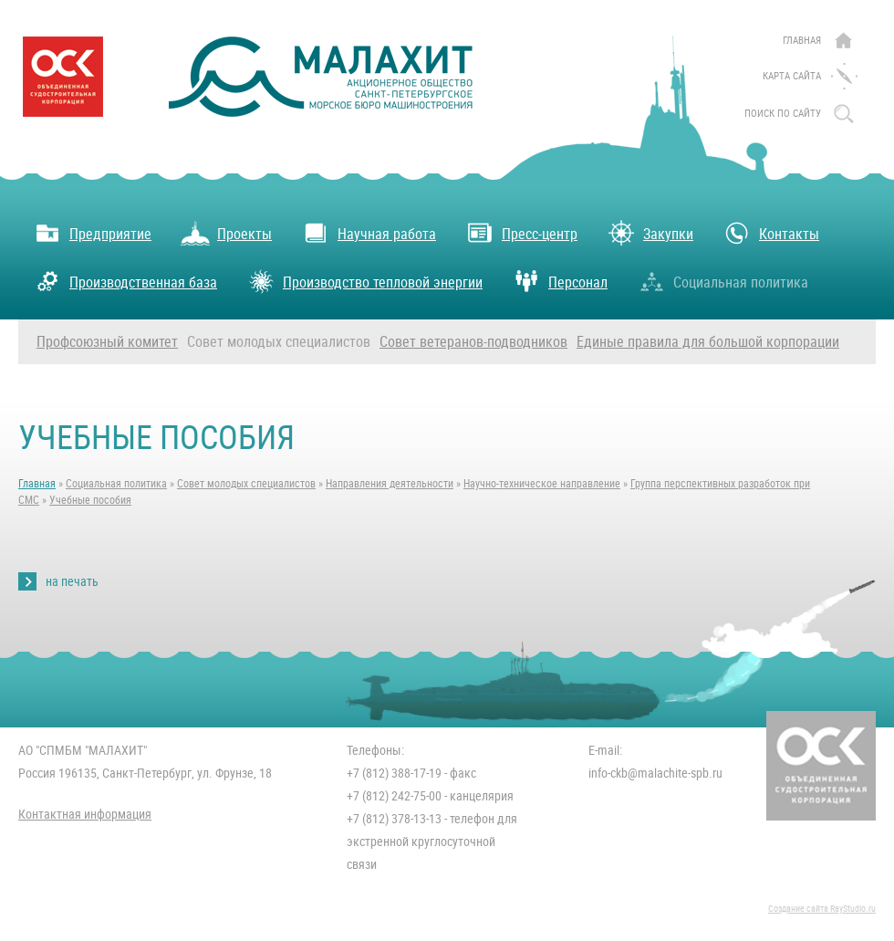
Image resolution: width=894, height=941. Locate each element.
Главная (802, 41)
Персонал (560, 281)
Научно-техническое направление (541, 483)
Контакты (770, 233)
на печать (72, 581)
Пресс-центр (521, 233)
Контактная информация (84, 814)
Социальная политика (722, 281)
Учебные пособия (90, 500)
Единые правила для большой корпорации (708, 341)
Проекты (226, 233)
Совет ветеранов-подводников (473, 341)
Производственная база (125, 281)
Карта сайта (792, 76)
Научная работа (368, 233)
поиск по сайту (782, 114)
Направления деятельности (389, 483)
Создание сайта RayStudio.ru (822, 909)
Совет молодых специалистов (278, 341)
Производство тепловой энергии (364, 281)
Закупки (650, 233)
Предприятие (92, 233)
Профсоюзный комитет (107, 341)
